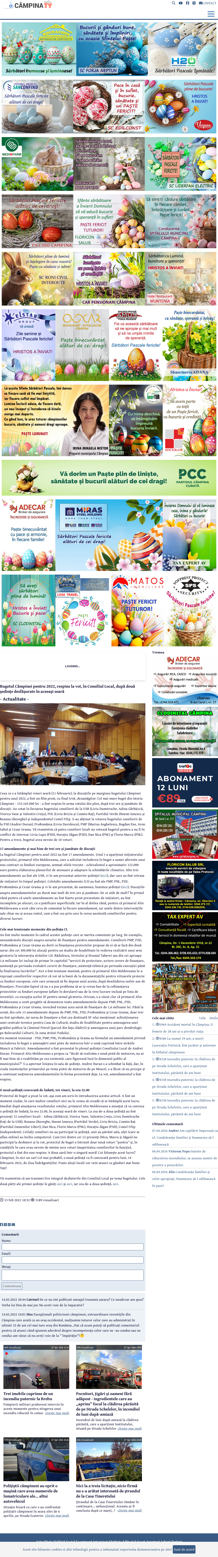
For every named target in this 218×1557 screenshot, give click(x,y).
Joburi (165, 1541)
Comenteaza (12, 1285)
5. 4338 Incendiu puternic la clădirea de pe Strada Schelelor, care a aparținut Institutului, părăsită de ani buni (183, 1107)
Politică (59, 1541)
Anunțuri (153, 1541)
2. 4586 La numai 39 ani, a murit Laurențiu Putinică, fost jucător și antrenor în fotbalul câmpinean (184, 1045)
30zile (213, 1017)
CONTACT (207, 3)
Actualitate (44, 1541)
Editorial (129, 1541)
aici (104, 875)
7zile (202, 1017)
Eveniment (84, 1541)
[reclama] (109, 74)
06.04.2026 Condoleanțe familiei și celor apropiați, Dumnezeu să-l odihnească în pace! (183, 1178)
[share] (1, 1224)
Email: (6, 1253)
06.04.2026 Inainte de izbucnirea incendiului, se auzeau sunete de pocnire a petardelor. (184, 1158)
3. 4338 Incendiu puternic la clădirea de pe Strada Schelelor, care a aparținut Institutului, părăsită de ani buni (183, 1065)
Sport (141, 1541)
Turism (176, 1541)
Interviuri (100, 1541)
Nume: (6, 1240)
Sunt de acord (184, 1549)
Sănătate (115, 1541)
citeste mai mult (57, 1413)
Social (70, 1541)
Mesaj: (6, 1266)
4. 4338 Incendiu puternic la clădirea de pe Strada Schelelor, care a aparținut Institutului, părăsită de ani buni (183, 1086)
